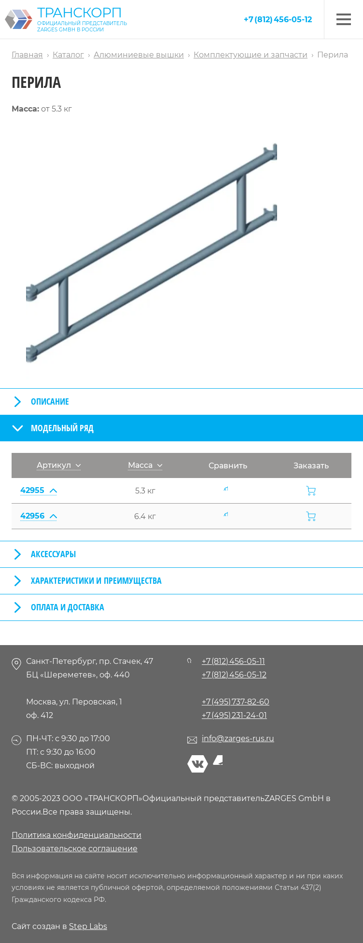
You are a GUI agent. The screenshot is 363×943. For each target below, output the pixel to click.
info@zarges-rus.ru (238, 738)
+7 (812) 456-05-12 (278, 19)
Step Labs (88, 926)
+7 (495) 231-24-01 (234, 715)
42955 (38, 490)
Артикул (59, 465)
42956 (38, 516)
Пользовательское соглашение (75, 848)
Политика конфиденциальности (76, 835)
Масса (145, 465)
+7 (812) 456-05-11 (233, 661)
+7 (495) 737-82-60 (235, 701)
